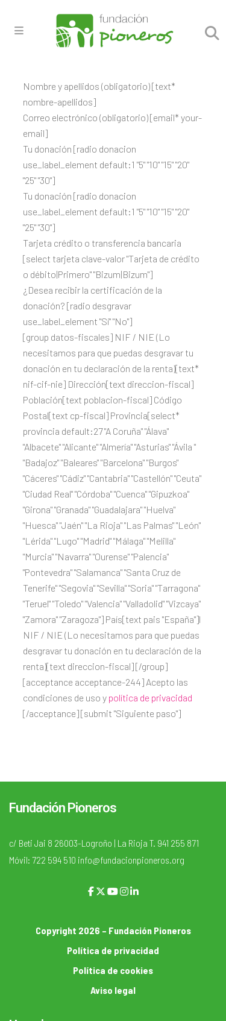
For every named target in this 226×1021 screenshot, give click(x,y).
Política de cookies (113, 970)
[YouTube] (112, 891)
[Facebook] (91, 891)
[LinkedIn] (134, 891)
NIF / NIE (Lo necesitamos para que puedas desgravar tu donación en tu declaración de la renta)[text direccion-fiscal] (112, 650)
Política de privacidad (113, 950)
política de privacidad (150, 697)
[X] (100, 891)
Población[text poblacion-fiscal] (87, 399)
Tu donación (47, 148)
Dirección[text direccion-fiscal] (130, 384)
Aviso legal (113, 990)
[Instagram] (124, 891)
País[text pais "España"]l (153, 619)
